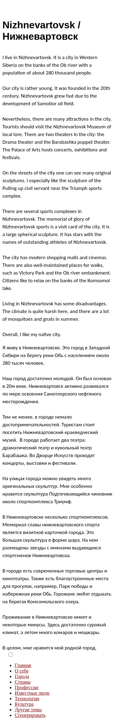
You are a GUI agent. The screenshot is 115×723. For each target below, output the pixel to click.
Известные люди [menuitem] (32, 693)
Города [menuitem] (22, 676)
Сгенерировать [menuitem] (30, 715)
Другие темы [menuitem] (28, 709)
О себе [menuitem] (22, 670)
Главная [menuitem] (23, 665)
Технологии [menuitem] (27, 698)
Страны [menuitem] (23, 682)
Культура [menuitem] (24, 704)
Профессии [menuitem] (26, 687)
